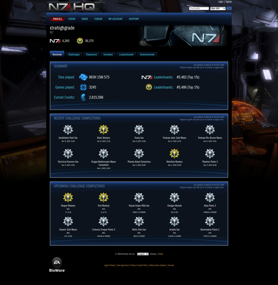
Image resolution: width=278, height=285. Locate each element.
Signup (229, 1)
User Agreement (123, 265)
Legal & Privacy (109, 265)
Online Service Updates (157, 265)
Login (220, 1)
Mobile (160, 254)
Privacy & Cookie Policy (139, 265)
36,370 (89, 41)
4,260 (65, 41)
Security (171, 265)
